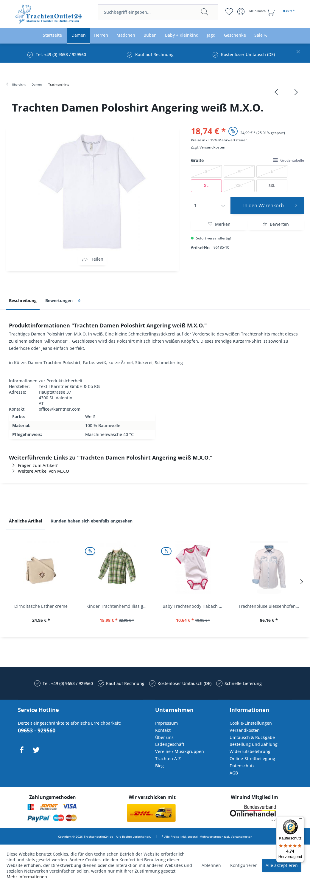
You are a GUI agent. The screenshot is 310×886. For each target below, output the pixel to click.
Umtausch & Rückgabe (252, 737)
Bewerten (276, 224)
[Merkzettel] (229, 12)
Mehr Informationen (27, 876)
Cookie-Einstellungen (251, 723)
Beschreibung (23, 300)
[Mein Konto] (252, 12)
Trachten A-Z (168, 758)
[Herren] (101, 35)
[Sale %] (261, 35)
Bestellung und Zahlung (254, 744)
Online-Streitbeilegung (252, 758)
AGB (234, 773)
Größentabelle (288, 160)
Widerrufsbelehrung (250, 751)
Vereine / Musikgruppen (179, 751)
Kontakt (163, 730)
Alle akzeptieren (282, 865)
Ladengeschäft (169, 744)
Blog (159, 766)
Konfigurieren (244, 865)
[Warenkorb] (281, 12)
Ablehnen (211, 865)
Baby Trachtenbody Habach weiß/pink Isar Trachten (195, 606)
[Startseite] (52, 35)
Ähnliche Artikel (25, 521)
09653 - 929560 (36, 730)
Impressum (166, 723)
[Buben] (150, 35)
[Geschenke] (235, 35)
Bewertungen (63, 301)
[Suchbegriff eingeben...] (158, 11)
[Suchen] (204, 11)
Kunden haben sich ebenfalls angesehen (92, 521)
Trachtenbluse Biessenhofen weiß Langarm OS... (271, 606)
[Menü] (300, 819)
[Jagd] (211, 35)
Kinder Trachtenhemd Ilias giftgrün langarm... (118, 606)
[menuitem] (158, 11)
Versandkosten (212, 147)
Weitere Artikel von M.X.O (39, 471)
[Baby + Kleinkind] (182, 35)
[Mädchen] (125, 35)
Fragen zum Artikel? (33, 465)
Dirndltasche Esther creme (41, 606)
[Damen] (78, 35)
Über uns (164, 737)
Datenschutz (242, 766)
